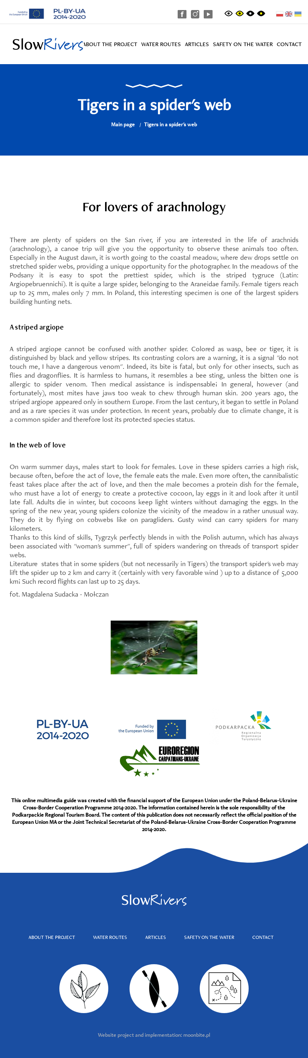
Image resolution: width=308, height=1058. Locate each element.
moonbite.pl (196, 1034)
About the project (110, 44)
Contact (289, 44)
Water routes (161, 44)
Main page (123, 124)
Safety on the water (243, 44)
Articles (197, 44)
